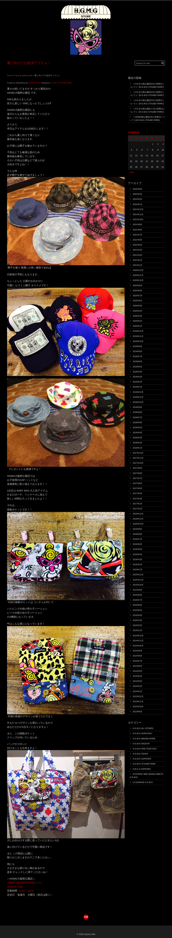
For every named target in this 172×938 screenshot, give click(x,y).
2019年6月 (137, 361)
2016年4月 (137, 554)
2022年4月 (137, 194)
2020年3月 (137, 316)
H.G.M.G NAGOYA (141, 744)
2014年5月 (137, 671)
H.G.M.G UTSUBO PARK (23, 75)
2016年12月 (138, 514)
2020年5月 (137, 306)
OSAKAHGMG (34, 83)
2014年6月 (137, 666)
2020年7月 (137, 295)
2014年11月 (138, 641)
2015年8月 (137, 595)
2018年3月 (137, 437)
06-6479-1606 (15, 886)
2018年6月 (137, 422)
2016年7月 (137, 539)
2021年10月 (138, 219)
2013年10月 (138, 706)
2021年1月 (137, 265)
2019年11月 (138, 336)
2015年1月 (137, 630)
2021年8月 (137, 230)
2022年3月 (137, 199)
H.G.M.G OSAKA (140, 754)
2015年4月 (137, 615)
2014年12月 (138, 635)
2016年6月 (137, 544)
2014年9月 (137, 651)
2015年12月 (138, 574)
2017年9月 (137, 468)
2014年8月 (137, 656)
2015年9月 (137, 590)
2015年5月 (137, 610)
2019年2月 (137, 382)
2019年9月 (137, 346)
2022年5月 (137, 189)
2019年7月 (137, 356)
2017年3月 (137, 498)
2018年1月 (137, 448)
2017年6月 (137, 483)
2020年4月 (137, 311)
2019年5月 (137, 367)
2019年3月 (137, 377)
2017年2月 (137, 504)
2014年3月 (137, 681)
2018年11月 (138, 397)
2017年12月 (138, 453)
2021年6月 (137, 240)
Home (9, 75)
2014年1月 (137, 691)
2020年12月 (138, 270)
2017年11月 (138, 458)
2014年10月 (138, 646)
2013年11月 (138, 701)
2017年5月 (137, 488)
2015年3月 (137, 620)
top (86, 917)
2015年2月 (137, 625)
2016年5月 (137, 549)
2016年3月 (137, 559)
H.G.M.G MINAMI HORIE (144, 738)
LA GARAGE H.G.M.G (143, 782)
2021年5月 (137, 245)
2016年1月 (137, 569)
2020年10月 (138, 280)
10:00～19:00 (26, 890)
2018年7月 (137, 417)
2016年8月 (137, 534)
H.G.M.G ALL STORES (143, 728)
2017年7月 (137, 478)
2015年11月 (138, 580)
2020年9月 (137, 285)
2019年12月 (138, 331)
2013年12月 (138, 696)
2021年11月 (138, 214)
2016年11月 (138, 519)
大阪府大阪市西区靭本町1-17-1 (24, 882)
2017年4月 (137, 493)
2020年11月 (138, 275)
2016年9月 (137, 529)
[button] (163, 63)
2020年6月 (137, 301)
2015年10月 (138, 585)
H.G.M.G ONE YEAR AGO (145, 749)
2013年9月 (137, 711)
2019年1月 (137, 387)
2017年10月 (138, 463)
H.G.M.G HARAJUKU (142, 733)
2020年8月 (137, 290)
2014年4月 (137, 676)
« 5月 (131, 172)
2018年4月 (137, 432)
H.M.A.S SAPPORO (142, 769)
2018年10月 (138, 402)
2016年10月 (138, 524)
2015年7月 (137, 600)
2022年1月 (137, 204)
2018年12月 (138, 392)
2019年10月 (138, 341)
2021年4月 (137, 250)
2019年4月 (137, 372)
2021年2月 (137, 260)
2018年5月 (137, 427)
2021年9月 (137, 224)
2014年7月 (137, 661)
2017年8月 (137, 473)
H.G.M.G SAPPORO (142, 759)
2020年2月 (137, 321)
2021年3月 (137, 255)
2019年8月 (137, 351)
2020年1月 (137, 326)
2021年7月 (137, 235)
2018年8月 (137, 412)
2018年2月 (137, 443)
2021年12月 (138, 209)
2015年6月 (137, 605)
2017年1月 (137, 509)
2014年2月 (137, 686)
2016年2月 (137, 564)
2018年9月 (137, 407)
